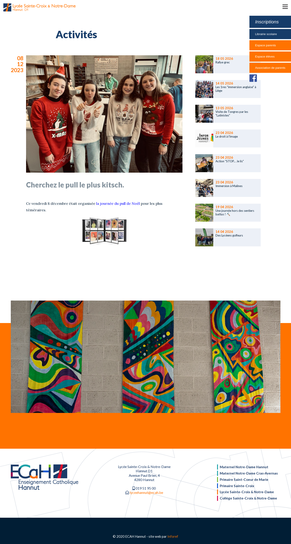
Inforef (172, 536)
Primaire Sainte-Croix (237, 486)
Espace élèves (265, 56)
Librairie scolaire (266, 34)
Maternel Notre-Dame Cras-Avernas (249, 473)
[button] (279, 6)
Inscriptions (267, 21)
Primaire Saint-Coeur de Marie (244, 479)
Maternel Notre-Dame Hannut (244, 467)
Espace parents (265, 45)
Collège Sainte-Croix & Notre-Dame (248, 498)
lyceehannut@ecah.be (146, 492)
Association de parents (270, 67)
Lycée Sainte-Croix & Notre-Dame (247, 492)
